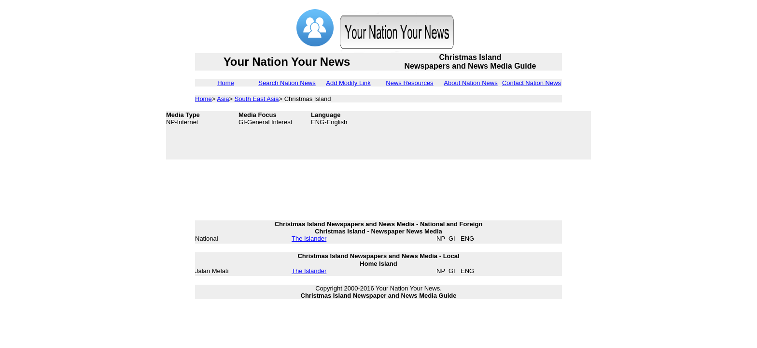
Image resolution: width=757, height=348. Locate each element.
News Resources (409, 83)
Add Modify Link (348, 83)
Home (225, 83)
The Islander (309, 238)
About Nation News (470, 83)
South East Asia (257, 98)
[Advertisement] (513, 135)
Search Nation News (287, 83)
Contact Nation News (531, 83)
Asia (223, 98)
